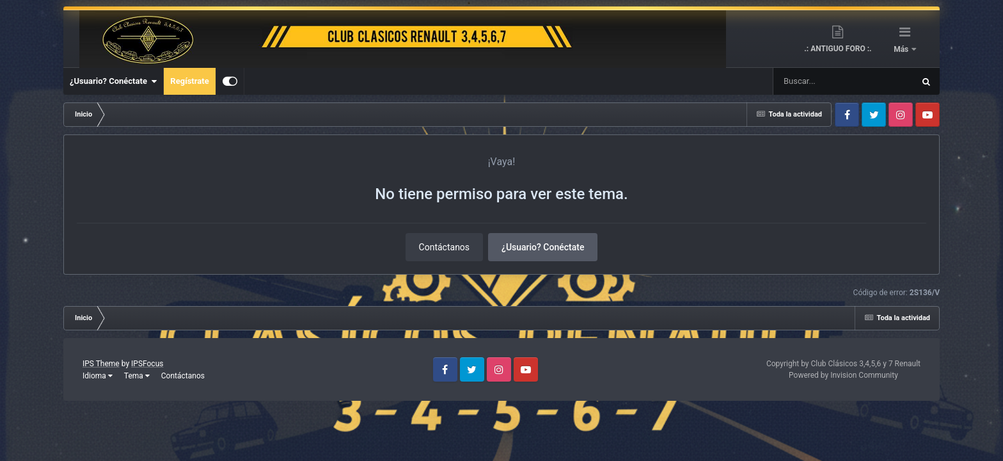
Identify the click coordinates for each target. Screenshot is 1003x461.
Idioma (98, 375)
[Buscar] (805, 81)
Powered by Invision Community (843, 375)
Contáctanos (444, 247)
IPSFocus (147, 363)
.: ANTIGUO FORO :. (837, 48)
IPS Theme (101, 363)
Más (902, 49)
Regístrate (189, 81)
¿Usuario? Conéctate (113, 81)
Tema (137, 375)
